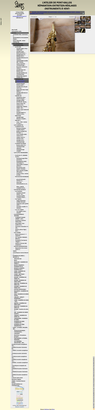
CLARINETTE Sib (20, 126)
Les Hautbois (19, 191)
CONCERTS (17, 333)
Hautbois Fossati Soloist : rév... (20, 193)
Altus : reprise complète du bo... (21, 187)
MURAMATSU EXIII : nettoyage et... (21, 162)
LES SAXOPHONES (19, 45)
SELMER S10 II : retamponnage (21, 141)
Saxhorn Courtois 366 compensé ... (21, 244)
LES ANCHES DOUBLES (20, 189)
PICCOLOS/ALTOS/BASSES (22, 177)
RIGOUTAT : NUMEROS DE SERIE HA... (20, 306)
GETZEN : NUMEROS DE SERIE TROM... (20, 281)
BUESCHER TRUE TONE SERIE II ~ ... (22, 90)
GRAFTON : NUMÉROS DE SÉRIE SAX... (20, 284)
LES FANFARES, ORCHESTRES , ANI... (20, 342)
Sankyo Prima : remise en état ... (22, 174)
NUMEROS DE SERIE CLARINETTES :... (19, 322)
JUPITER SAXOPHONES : (20, 289)
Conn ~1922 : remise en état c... (21, 122)
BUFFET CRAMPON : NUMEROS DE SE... (19, 265)
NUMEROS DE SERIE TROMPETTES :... (19, 325)
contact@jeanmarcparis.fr (19, 16)
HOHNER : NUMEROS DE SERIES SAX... (20, 287)
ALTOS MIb (18, 47)
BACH (16, 260)
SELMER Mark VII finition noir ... (20, 70)
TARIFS (15, 251)
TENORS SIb (19, 96)
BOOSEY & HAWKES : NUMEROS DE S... (19, 268)
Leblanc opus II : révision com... (20, 138)
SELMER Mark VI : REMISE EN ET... (21, 55)
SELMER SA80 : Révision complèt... (22, 118)
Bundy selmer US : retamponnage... (21, 145)
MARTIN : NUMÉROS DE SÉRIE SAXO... (20, 303)
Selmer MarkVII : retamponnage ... (21, 64)
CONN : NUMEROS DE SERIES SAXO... (19, 271)
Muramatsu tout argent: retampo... (21, 168)
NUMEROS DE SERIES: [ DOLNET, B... (19, 256)
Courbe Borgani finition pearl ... (21, 84)
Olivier (53, 409)
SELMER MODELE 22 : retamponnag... (17, 384)
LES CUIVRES (18, 232)
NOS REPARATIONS (18, 43)
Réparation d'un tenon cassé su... (21, 248)
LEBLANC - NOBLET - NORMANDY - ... (19, 297)
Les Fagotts (18, 199)
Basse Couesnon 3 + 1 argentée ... (21, 235)
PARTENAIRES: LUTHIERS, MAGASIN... (20, 339)
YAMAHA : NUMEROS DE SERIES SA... (20, 316)
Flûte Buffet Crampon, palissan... (22, 165)
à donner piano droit (18, 377)
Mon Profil (14, 29)
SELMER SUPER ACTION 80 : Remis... (22, 101)
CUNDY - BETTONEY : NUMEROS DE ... (19, 274)
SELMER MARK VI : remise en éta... (21, 113)
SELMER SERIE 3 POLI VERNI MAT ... (21, 49)
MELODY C (18, 120)
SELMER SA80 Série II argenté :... (21, 93)
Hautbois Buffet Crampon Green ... (21, 196)
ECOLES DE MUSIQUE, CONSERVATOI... (19, 331)
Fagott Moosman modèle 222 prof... (21, 201)
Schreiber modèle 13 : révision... (22, 207)
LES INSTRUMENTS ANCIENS (19, 215)
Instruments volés (16, 31)
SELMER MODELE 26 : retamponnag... (21, 73)
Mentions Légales (17, 379)
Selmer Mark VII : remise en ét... (21, 104)
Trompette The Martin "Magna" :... (21, 241)
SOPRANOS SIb (19, 79)
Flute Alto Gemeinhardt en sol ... (22, 184)
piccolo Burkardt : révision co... (21, 180)
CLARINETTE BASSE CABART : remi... (20, 218)
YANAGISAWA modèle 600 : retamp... (22, 61)
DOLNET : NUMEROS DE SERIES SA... (20, 277)
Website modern (19, 407)
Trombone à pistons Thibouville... (20, 221)
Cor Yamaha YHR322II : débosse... (21, 238)
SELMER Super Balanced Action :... (22, 52)
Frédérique (46, 409)
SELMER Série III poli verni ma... (21, 87)
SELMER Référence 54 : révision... (22, 58)
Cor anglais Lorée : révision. (21, 212)
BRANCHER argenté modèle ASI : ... (21, 76)
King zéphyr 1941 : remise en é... (20, 224)
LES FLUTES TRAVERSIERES (21, 153)
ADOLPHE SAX (18, 258)
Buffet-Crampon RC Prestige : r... (21, 132)
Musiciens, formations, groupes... (20, 335)
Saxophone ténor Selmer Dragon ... (21, 98)
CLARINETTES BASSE (21, 143)
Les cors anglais (20, 209)
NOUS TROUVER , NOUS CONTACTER (19, 41)
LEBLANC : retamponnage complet (20, 149)
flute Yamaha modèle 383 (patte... (22, 171)
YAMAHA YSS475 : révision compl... (21, 81)
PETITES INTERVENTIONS (21, 246)
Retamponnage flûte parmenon (21, 159)
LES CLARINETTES (19, 125)
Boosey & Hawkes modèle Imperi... (21, 129)
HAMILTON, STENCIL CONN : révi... (21, 107)
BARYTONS (18, 115)
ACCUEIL (14, 33)
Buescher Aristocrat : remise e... (22, 67)
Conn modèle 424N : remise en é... (21, 135)
